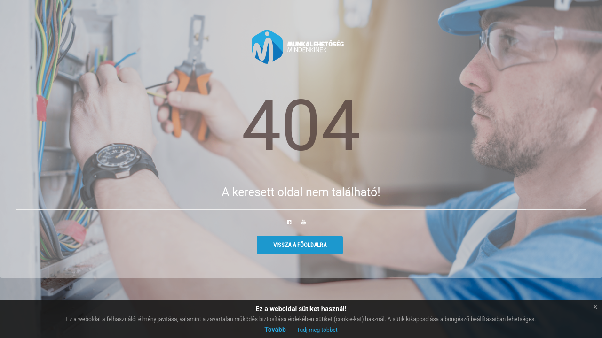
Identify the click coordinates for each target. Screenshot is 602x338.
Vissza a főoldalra (299, 244)
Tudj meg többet (317, 330)
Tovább (275, 329)
